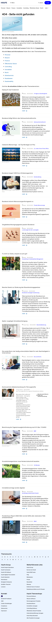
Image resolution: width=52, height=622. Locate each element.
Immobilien (8, 69)
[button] (47, 2)
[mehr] (47, 8)
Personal (7, 55)
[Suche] (41, 2)
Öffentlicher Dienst (11, 64)
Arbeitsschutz (9, 75)
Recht (7, 72)
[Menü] (12, 2)
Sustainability (9, 81)
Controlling (8, 67)
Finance (7, 61)
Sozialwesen (9, 78)
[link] (3, 8)
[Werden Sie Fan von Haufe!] (2, 596)
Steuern (7, 58)
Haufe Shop (39, 48)
